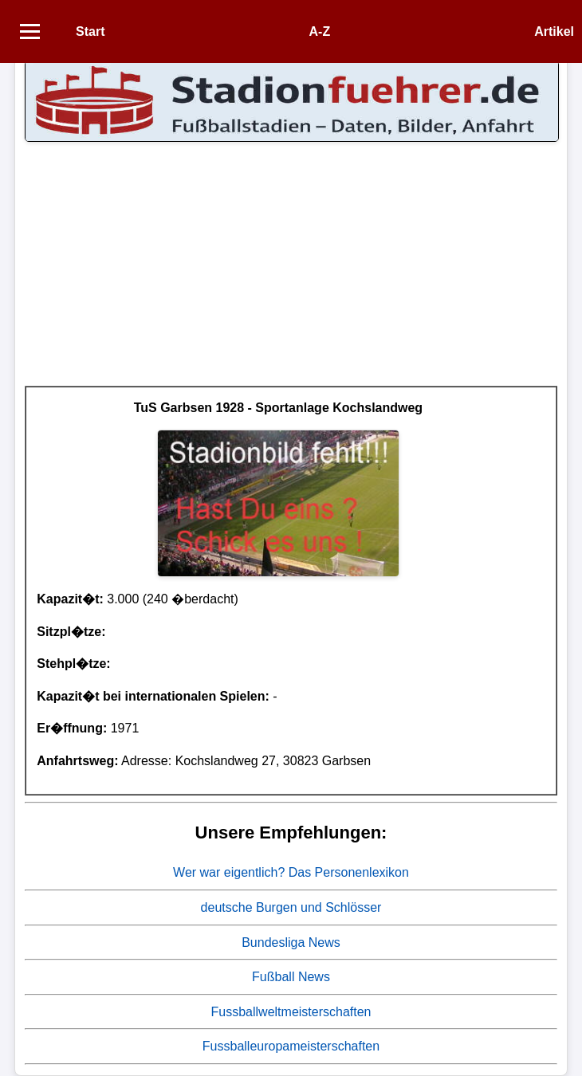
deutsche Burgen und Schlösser (291, 907)
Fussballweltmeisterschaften (291, 1012)
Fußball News (291, 977)
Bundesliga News (291, 942)
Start (90, 31)
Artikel (554, 31)
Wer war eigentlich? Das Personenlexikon (291, 872)
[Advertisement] (291, 274)
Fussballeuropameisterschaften (291, 1046)
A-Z (320, 31)
